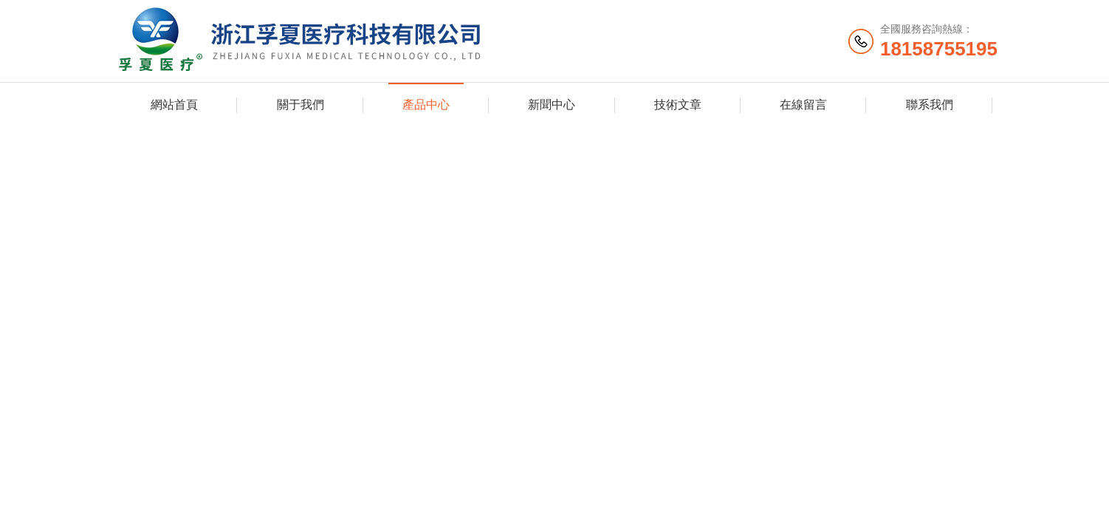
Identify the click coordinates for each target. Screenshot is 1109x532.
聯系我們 (929, 104)
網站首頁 (174, 104)
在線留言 (803, 104)
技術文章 (677, 104)
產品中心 (426, 104)
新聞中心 (551, 104)
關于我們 (300, 104)
